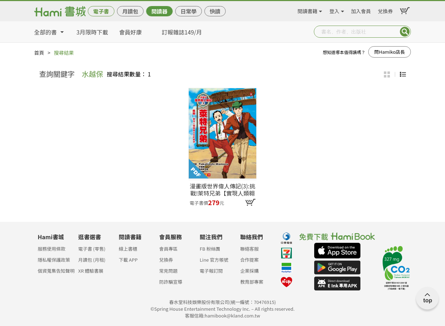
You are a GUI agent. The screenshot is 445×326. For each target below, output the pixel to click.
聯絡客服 (249, 248)
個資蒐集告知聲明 (56, 270)
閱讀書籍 (307, 9)
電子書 (101, 11)
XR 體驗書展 (90, 270)
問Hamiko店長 (389, 51)
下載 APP (128, 259)
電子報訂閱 (211, 270)
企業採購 (249, 270)
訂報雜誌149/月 (182, 32)
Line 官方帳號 (214, 259)
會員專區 (168, 248)
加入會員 (361, 9)
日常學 (189, 11)
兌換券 (385, 9)
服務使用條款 (51, 248)
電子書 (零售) (92, 248)
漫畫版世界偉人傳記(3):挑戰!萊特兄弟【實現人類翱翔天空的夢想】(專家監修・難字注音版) (222, 189)
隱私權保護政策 (54, 259)
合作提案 (249, 259)
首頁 (39, 52)
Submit (405, 31)
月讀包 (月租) (92, 259)
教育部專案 (251, 281)
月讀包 (130, 11)
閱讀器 (159, 11)
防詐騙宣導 (170, 281)
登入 (334, 9)
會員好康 (130, 32)
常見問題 (168, 270)
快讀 (215, 11)
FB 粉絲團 (210, 248)
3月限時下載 (92, 32)
